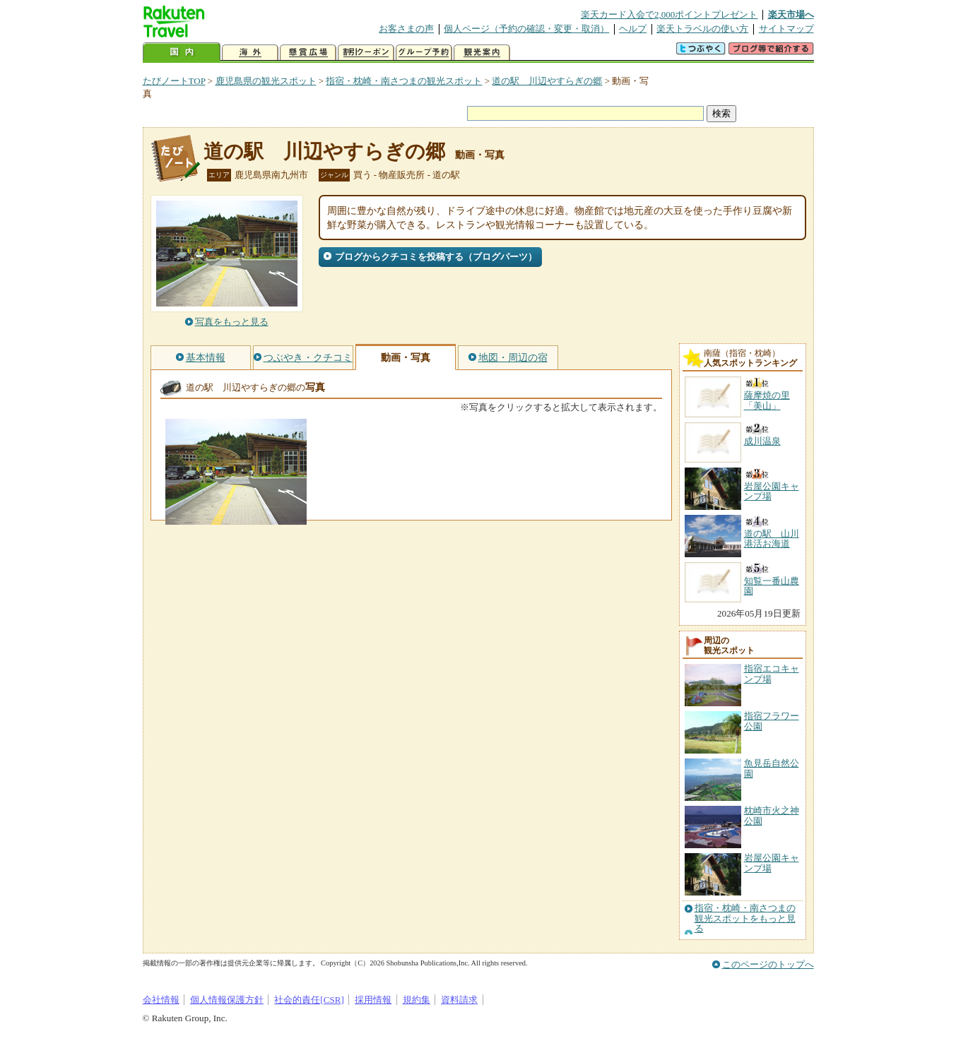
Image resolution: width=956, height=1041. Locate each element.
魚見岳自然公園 (771, 768)
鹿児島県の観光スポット (266, 81)
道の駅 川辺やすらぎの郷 (547, 81)
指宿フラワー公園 (771, 720)
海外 (250, 52)
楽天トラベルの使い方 (702, 28)
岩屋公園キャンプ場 (771, 862)
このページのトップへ (768, 964)
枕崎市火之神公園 (771, 815)
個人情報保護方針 (227, 999)
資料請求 (459, 999)
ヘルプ (633, 28)
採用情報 (373, 999)
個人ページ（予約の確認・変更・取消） (526, 28)
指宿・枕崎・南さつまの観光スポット (404, 81)
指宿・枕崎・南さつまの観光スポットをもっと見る (745, 918)
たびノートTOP (174, 81)
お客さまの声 (406, 28)
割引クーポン (366, 52)
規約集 (416, 999)
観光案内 (482, 52)
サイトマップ (786, 28)
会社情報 (161, 999)
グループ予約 (424, 52)
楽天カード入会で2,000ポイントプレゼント (669, 14)
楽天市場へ (791, 14)
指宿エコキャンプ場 (771, 673)
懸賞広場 (308, 52)
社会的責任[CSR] (309, 999)
